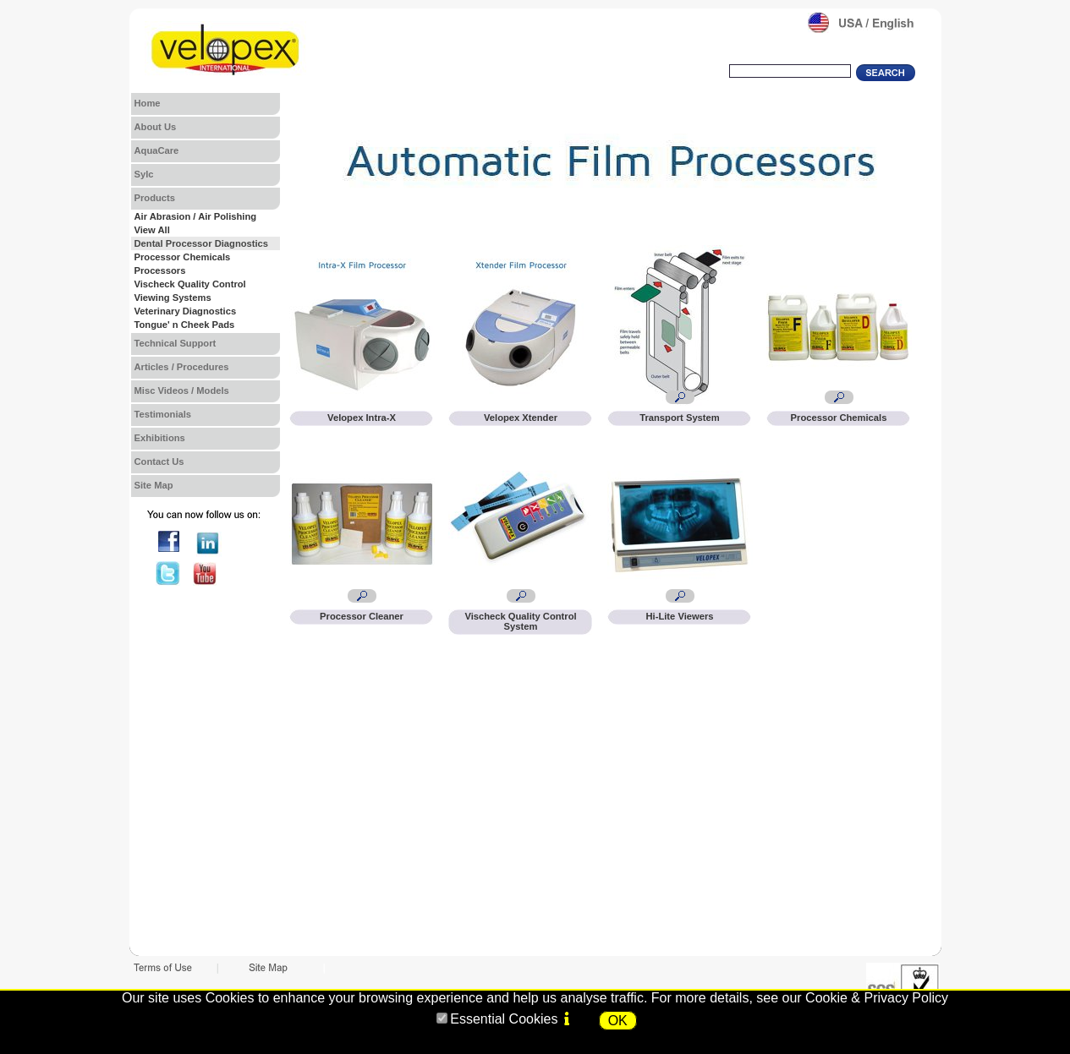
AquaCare (156, 150)
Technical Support (175, 343)
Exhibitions (159, 438)
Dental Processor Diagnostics (201, 243)
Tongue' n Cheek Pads (184, 324)
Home (147, 103)
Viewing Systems (172, 297)
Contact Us (159, 461)
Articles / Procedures (181, 367)
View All (152, 230)
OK (618, 1020)
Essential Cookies (503, 1019)
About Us (155, 127)
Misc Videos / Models (181, 390)
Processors (160, 270)
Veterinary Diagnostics (185, 311)
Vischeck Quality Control (190, 284)
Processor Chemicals (182, 257)
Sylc (144, 174)
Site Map (153, 485)
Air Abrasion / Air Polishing (195, 216)
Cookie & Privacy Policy (876, 998)
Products (155, 198)
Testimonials (163, 414)
